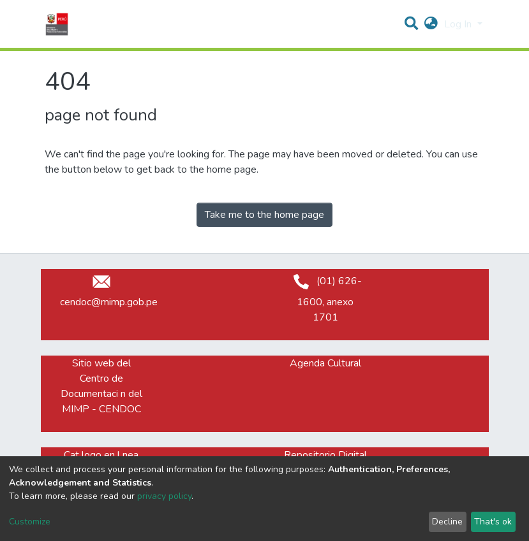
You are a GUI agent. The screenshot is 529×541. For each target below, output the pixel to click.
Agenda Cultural (325, 363)
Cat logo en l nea (101, 455)
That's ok (493, 522)
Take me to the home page (264, 215)
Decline (447, 522)
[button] (431, 24)
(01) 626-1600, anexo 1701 (325, 299)
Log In (459, 24)
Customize (29, 522)
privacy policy (164, 496)
